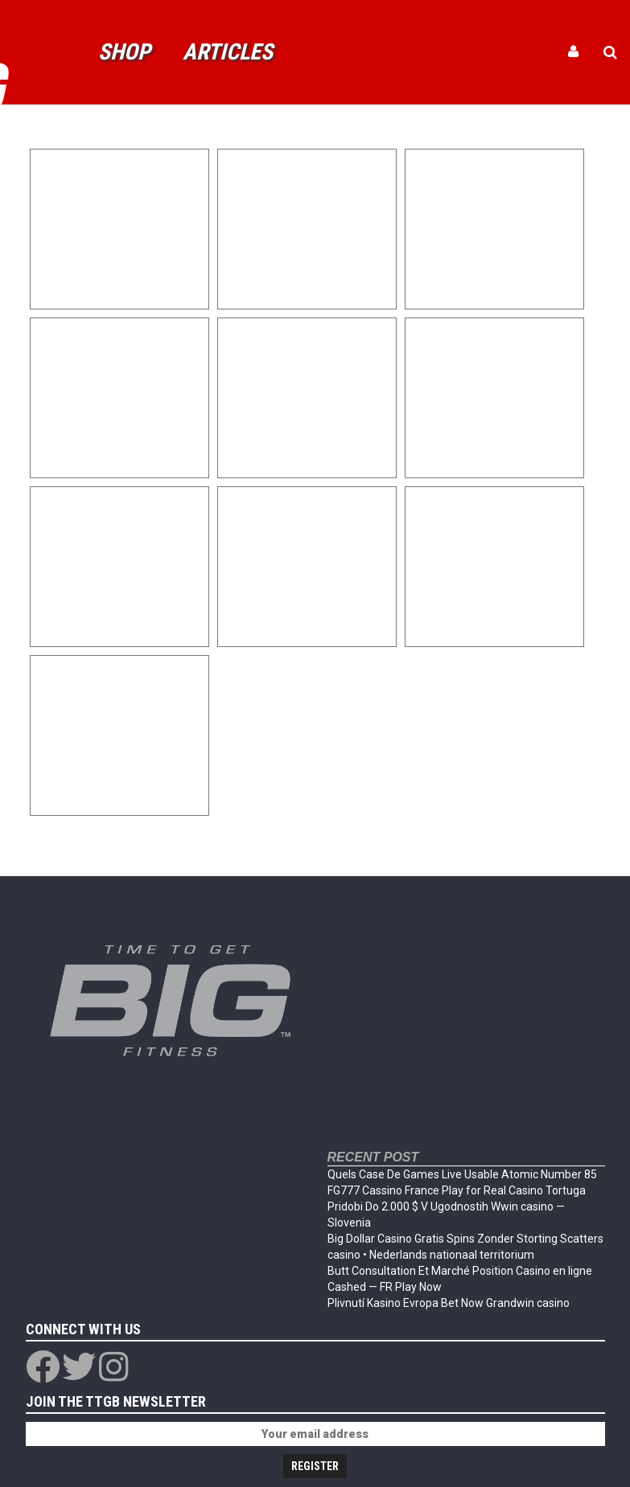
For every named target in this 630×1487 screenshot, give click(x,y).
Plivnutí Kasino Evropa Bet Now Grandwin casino (448, 1303)
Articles (228, 52)
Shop (124, 52)
